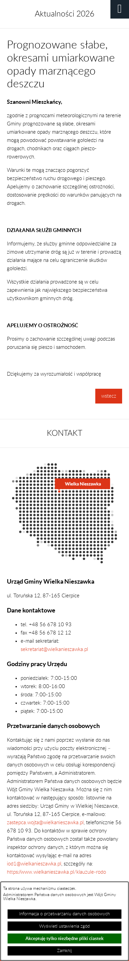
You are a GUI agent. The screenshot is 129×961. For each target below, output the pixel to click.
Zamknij (64, 950)
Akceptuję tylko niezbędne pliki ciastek (64, 938)
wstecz (108, 396)
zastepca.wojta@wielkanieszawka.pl (45, 822)
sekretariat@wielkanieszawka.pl (54, 649)
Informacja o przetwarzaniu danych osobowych (64, 914)
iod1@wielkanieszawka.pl (34, 863)
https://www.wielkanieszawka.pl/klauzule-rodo (56, 872)
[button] (119, 9)
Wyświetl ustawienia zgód (64, 926)
